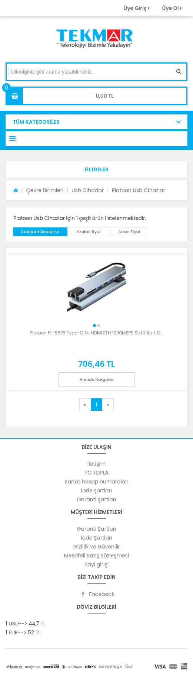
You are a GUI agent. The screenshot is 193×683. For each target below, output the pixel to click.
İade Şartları (96, 537)
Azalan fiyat (88, 231)
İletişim (96, 463)
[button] (96, 169)
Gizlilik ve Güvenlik (96, 546)
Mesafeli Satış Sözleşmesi (96, 555)
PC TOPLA (96, 472)
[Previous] (85, 404)
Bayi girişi (96, 564)
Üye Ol (172, 8)
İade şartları (96, 490)
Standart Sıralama (40, 231)
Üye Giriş (136, 8)
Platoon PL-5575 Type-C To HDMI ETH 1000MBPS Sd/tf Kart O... (96, 333)
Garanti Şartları (96, 499)
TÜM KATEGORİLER (36, 122)
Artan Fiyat (129, 231)
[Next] (108, 404)
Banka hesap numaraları (96, 481)
